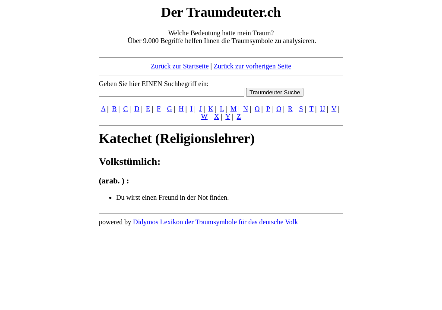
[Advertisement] (46, 132)
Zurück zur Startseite (179, 66)
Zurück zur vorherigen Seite (252, 66)
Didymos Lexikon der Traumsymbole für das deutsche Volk (215, 222)
